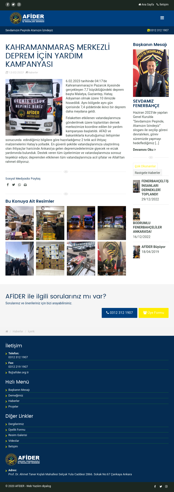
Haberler (33, 72)
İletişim (163, 4)
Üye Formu (153, 313)
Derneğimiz (15, 395)
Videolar (13, 440)
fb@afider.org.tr (18, 372)
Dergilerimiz (16, 424)
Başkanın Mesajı (19, 389)
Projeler (13, 406)
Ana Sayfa (146, 4)
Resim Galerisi (17, 435)
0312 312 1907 (159, 30)
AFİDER (19, 486)
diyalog (46, 486)
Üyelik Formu (16, 429)
